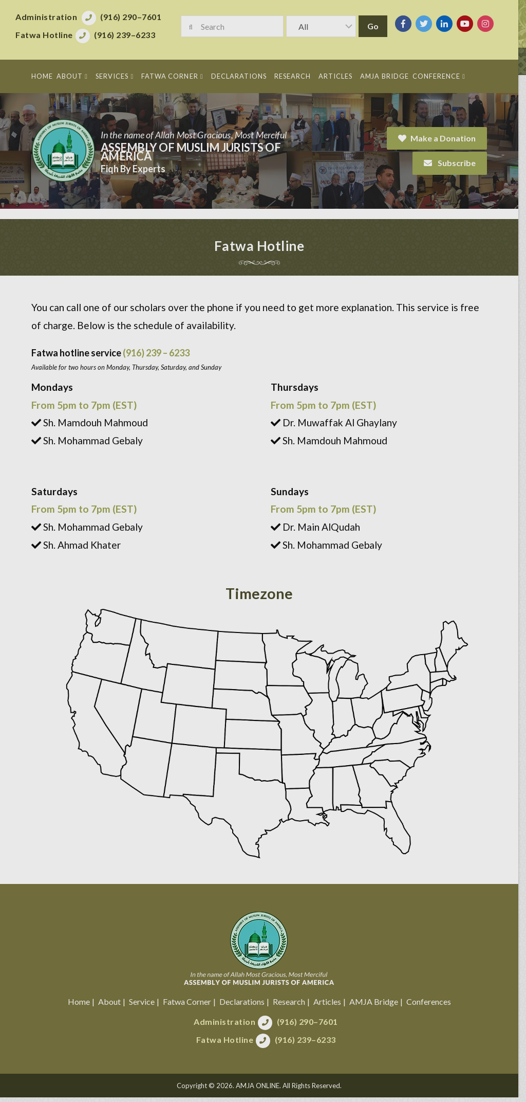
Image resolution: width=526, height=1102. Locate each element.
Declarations (245, 1005)
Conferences (432, 1005)
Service (145, 1005)
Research (292, 1005)
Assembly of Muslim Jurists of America (191, 151)
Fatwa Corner (190, 1005)
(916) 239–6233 (309, 1044)
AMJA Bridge (377, 1005)
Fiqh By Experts (133, 168)
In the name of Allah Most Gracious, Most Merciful (194, 134)
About (113, 1005)
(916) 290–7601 (311, 1026)
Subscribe (457, 163)
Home (82, 1005)
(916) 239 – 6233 (156, 352)
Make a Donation (444, 138)
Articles (331, 1005)
